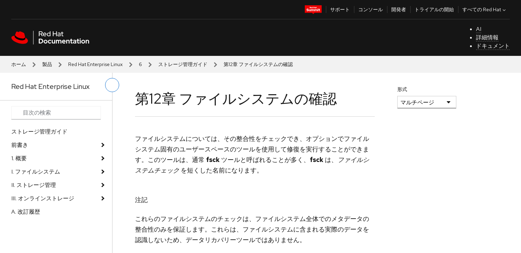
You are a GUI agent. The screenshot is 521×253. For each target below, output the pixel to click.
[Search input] (56, 112)
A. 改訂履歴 (25, 211)
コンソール (370, 9)
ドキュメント (493, 46)
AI (478, 29)
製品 (47, 64)
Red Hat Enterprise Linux (95, 64)
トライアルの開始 (434, 9)
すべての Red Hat (484, 9)
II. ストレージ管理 (33, 185)
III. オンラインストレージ (42, 198)
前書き (19, 145)
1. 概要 (19, 158)
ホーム (18, 64)
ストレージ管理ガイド (182, 64)
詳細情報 (487, 37)
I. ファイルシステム (35, 171)
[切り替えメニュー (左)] (112, 85)
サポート (340, 9)
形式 (402, 89)
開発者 (398, 9)
